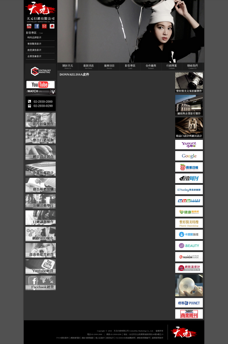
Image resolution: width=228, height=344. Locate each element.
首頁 (30, 26)
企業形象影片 (34, 56)
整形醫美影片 (34, 43)
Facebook (37, 26)
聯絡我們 (44, 26)
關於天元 (68, 66)
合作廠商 (151, 66)
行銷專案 (171, 66)
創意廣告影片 (34, 50)
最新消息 (88, 66)
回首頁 (51, 26)
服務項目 (109, 66)
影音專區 (130, 66)
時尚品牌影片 (34, 37)
